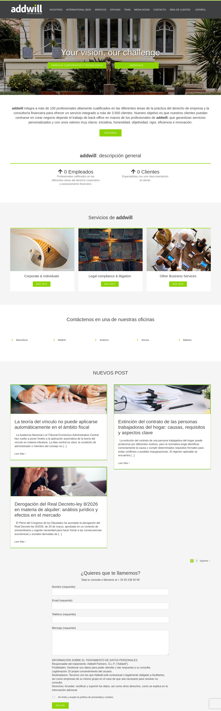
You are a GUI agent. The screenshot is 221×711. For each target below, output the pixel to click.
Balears (187, 339)
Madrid (62, 339)
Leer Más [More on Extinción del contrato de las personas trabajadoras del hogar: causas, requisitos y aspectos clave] (123, 463)
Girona (145, 339)
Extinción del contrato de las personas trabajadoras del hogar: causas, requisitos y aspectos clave (161, 427)
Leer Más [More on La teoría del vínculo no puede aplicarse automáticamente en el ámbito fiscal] (19, 453)
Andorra (104, 339)
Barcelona (22, 339)
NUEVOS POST (110, 373)
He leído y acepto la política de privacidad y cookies (85, 697)
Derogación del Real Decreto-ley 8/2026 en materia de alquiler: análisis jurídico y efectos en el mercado (56, 509)
